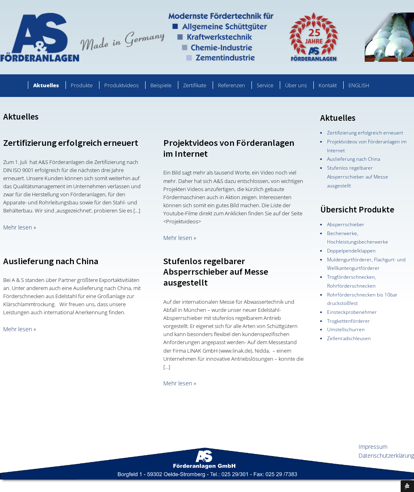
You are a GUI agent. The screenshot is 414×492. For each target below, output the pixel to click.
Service (265, 85)
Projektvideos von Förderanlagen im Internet (228, 148)
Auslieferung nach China (50, 261)
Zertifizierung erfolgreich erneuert (70, 142)
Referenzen (231, 85)
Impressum (373, 446)
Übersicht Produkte (357, 209)
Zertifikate (194, 85)
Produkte (82, 85)
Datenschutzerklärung (386, 455)
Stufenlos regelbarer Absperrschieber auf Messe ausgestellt (215, 271)
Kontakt (328, 85)
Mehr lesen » (19, 227)
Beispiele (160, 85)
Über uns (296, 85)
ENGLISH (359, 85)
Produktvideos (121, 85)
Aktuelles (46, 85)
